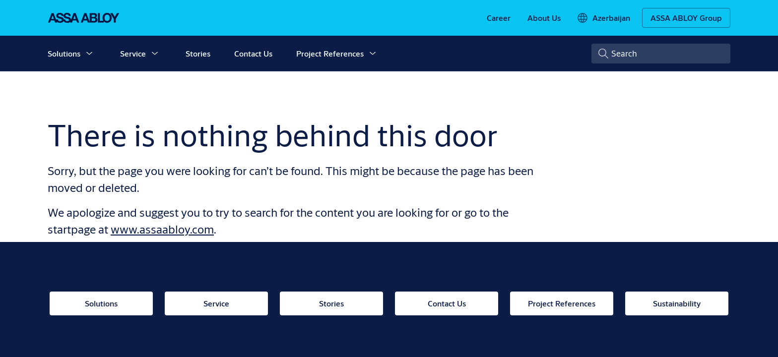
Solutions (64, 53)
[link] (499, 17)
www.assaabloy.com (162, 229)
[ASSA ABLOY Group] (686, 18)
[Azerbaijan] (603, 18)
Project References (330, 53)
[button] (89, 54)
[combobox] (660, 53)
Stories (198, 53)
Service (133, 53)
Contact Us (253, 53)
